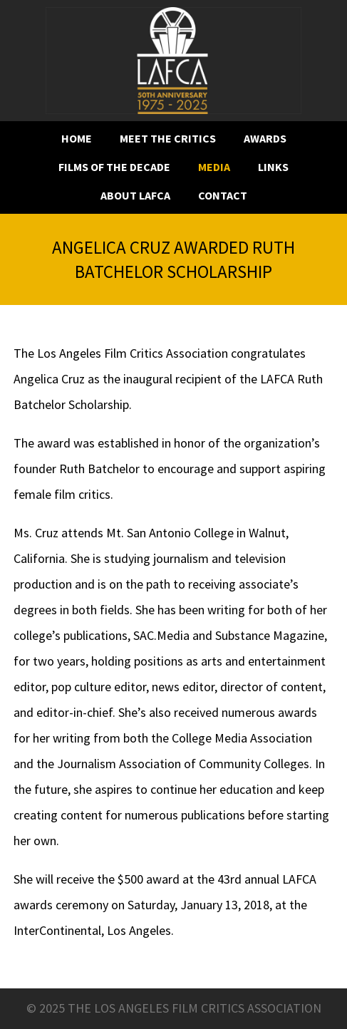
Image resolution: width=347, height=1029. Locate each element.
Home (76, 138)
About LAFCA (135, 195)
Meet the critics (168, 138)
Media (214, 167)
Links (273, 167)
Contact (222, 195)
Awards (265, 138)
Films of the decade (114, 167)
